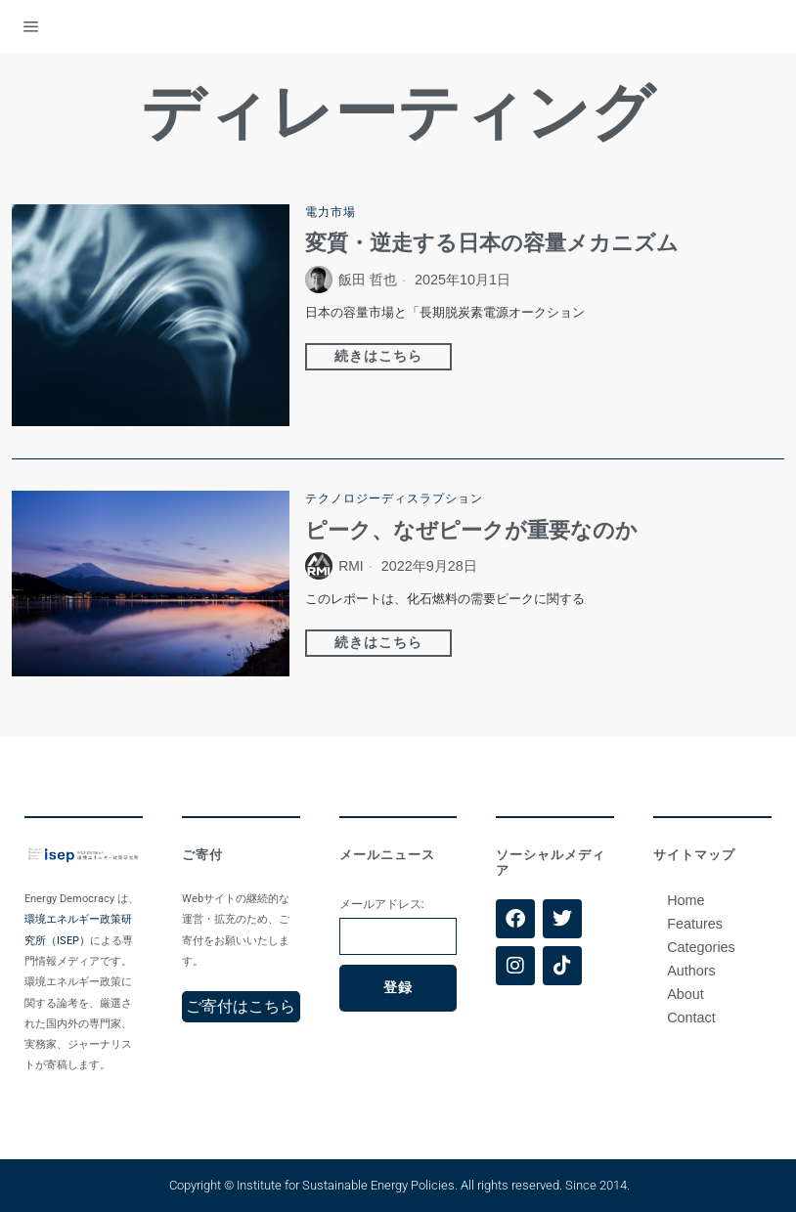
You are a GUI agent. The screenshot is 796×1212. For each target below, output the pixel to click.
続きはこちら (378, 357)
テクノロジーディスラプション (394, 498)
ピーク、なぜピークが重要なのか (471, 531)
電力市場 (330, 212)
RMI (351, 567)
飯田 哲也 (367, 280)
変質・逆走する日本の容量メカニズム (492, 244)
